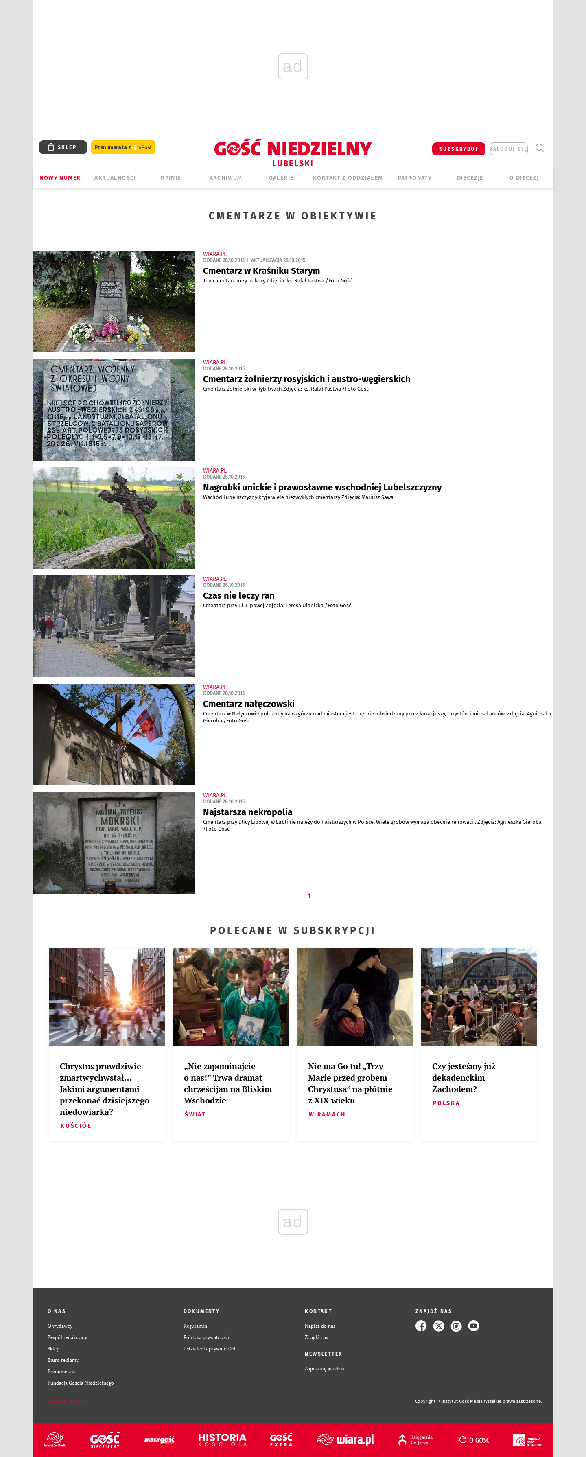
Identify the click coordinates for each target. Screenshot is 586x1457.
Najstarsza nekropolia (248, 812)
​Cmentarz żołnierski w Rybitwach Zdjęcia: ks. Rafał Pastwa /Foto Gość (287, 389)
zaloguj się (508, 149)
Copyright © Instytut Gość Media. (449, 1401)
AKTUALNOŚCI (115, 178)
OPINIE (170, 178)
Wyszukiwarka (539, 147)
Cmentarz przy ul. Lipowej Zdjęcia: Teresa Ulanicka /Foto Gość (278, 605)
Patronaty (415, 178)
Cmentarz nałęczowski (249, 703)
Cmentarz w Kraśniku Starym (261, 270)
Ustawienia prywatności (210, 1348)
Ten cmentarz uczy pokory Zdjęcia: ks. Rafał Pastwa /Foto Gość (278, 281)
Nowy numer (60, 178)
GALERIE (281, 178)
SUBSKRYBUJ (459, 149)
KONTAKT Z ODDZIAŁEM (348, 178)
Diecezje (470, 178)
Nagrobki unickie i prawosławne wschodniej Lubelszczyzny (322, 487)
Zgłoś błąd (66, 1401)
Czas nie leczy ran (239, 595)
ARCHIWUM (226, 178)
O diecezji (525, 178)
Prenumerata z (123, 147)
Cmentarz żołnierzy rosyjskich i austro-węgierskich (307, 379)
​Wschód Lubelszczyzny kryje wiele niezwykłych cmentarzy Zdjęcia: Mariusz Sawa (299, 497)
